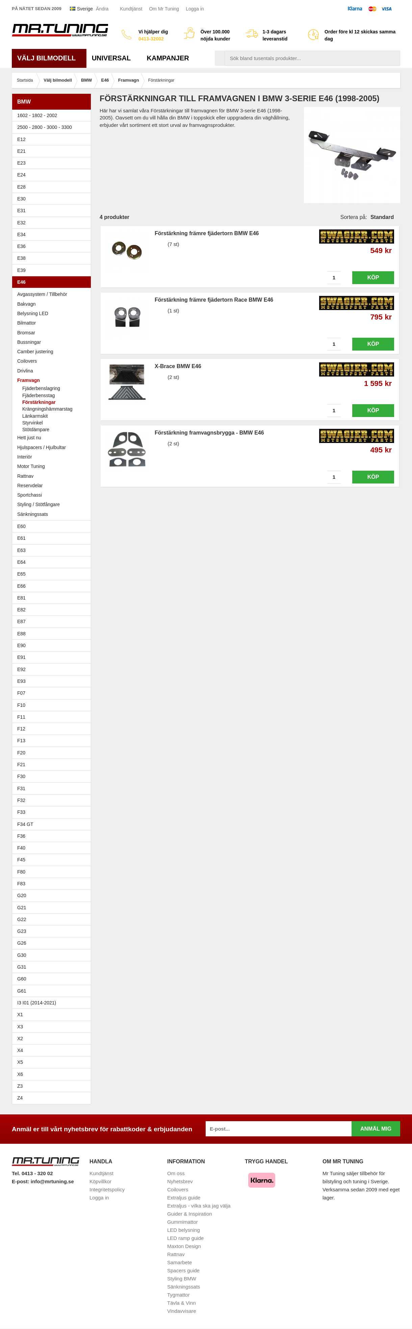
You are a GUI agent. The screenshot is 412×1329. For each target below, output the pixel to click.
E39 (53, 270)
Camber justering (35, 351)
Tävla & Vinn (181, 1303)
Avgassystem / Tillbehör (42, 294)
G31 (21, 967)
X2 (20, 1038)
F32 (21, 800)
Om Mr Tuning (164, 8)
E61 (53, 538)
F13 (53, 740)
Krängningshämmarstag (47, 409)
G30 (21, 955)
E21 (53, 151)
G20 (21, 895)
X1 (53, 1014)
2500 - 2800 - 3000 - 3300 (53, 127)
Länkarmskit (35, 416)
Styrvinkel (32, 422)
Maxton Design (184, 1246)
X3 (53, 1026)
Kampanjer (168, 58)
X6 (20, 1074)
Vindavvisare (181, 1311)
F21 (21, 764)
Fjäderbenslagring (41, 388)
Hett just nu (29, 437)
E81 (53, 598)
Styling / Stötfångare (38, 504)
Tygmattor (178, 1295)
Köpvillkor (100, 1181)
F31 (53, 788)
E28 (53, 187)
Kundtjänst (131, 8)
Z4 (53, 1098)
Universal (114, 58)
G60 (21, 978)
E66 (53, 586)
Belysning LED (53, 313)
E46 (53, 282)
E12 (53, 139)
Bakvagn (53, 304)
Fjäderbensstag (38, 395)
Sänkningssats (53, 514)
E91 (53, 657)
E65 (53, 574)
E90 (53, 645)
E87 (53, 621)
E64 (53, 562)
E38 (53, 258)
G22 (21, 919)
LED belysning (183, 1230)
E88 (53, 633)
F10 (53, 705)
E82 (53, 609)
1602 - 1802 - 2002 (53, 115)
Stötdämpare (35, 429)
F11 (53, 717)
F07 (53, 693)
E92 (53, 669)
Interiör (24, 457)
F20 (53, 752)
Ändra (102, 8)
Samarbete (179, 1262)
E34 (53, 234)
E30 (53, 198)
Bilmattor (26, 323)
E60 (53, 526)
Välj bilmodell (49, 58)
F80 (21, 872)
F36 (21, 836)
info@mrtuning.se (52, 1181)
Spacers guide (183, 1270)
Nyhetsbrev (180, 1181)
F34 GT (53, 824)
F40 (21, 848)
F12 (53, 728)
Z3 (53, 1086)
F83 (21, 883)
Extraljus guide (183, 1197)
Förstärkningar (39, 402)
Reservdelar (30, 485)
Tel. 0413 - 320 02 (32, 1173)
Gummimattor (182, 1222)
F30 (53, 776)
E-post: (21, 1181)
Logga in (195, 8)
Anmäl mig (375, 1129)
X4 (53, 1050)
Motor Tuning (53, 466)
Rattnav (25, 476)
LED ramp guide (185, 1238)
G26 (21, 943)
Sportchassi (53, 495)
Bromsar (26, 332)
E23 (53, 163)
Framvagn (53, 380)
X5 (53, 1062)
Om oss (176, 1173)
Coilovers (27, 361)
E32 (21, 222)
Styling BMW (181, 1278)
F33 (21, 812)
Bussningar (53, 342)
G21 (21, 907)
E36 (53, 246)
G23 (21, 931)
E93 (53, 681)
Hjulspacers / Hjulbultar (41, 447)
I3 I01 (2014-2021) (36, 1002)
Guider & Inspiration (189, 1214)
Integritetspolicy (107, 1189)
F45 (21, 859)
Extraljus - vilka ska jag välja (199, 1206)
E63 (53, 550)
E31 (21, 210)
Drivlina (25, 370)
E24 (53, 174)
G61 (21, 991)
